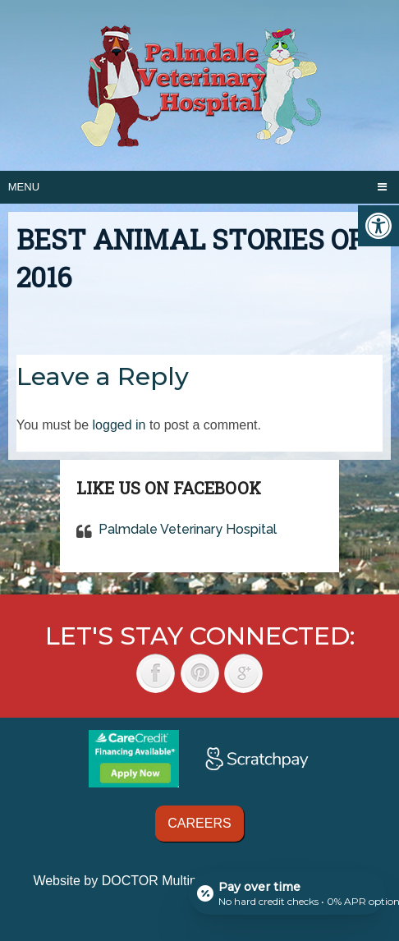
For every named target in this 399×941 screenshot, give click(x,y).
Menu (23, 187)
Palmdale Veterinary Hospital (188, 529)
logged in (119, 425)
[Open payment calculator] (287, 893)
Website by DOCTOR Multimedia (129, 881)
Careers (199, 823)
